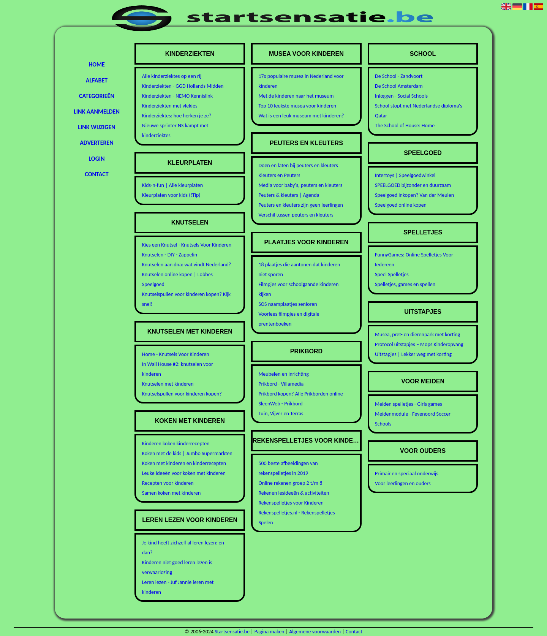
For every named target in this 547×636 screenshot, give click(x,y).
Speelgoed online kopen (401, 205)
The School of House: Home (405, 125)
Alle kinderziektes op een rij (172, 76)
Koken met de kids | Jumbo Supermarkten (187, 453)
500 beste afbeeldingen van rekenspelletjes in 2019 (288, 468)
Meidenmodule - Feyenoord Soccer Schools (413, 419)
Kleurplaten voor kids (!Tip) (171, 195)
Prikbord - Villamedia (281, 384)
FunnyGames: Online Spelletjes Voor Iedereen (414, 260)
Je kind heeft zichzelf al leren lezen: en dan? (183, 547)
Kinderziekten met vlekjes (170, 106)
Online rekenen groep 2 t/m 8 (290, 483)
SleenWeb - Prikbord (280, 403)
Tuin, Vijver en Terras (280, 413)
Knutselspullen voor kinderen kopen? (182, 394)
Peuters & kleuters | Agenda (288, 195)
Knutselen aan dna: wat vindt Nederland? (186, 264)
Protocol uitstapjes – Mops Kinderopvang (419, 344)
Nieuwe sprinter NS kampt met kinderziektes (175, 130)
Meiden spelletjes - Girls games (408, 404)
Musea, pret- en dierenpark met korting (417, 334)
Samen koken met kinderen (171, 493)
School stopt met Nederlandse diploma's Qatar (418, 111)
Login (96, 158)
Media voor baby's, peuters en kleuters (300, 185)
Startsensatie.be (232, 631)
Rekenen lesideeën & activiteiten (293, 493)
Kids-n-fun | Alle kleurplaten (172, 185)
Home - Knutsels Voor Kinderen (175, 354)
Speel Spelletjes (392, 274)
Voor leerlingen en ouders (403, 483)
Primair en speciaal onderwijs (406, 473)
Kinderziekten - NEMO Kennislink (177, 96)
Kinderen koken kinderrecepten (176, 443)
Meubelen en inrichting (283, 374)
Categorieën (96, 96)
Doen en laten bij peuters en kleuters (298, 165)
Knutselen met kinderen (168, 384)
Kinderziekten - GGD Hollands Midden (183, 86)
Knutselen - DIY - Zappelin (169, 255)
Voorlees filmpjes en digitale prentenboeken (288, 319)
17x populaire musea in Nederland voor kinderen (300, 81)
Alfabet (97, 80)
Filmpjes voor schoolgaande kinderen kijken (298, 289)
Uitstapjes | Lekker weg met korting (413, 354)
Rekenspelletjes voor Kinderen (291, 503)
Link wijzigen (96, 127)
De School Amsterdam (399, 86)
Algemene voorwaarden (315, 631)
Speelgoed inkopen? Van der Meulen (414, 195)
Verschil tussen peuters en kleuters (295, 215)
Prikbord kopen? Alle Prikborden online (300, 394)
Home (97, 64)
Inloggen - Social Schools (401, 96)
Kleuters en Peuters (279, 175)
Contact (96, 174)
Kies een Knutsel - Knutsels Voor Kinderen (186, 245)
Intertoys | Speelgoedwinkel (405, 175)
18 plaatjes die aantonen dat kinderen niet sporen (299, 269)
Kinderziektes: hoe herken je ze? (177, 115)
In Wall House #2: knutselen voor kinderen (177, 369)
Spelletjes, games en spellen (405, 284)
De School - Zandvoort (398, 76)
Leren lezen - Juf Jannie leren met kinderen (178, 587)
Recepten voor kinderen (168, 483)
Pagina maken (270, 631)
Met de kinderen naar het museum (296, 96)
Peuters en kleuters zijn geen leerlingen (300, 205)
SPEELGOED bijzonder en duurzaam (413, 185)
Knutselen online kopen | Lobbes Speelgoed (177, 279)
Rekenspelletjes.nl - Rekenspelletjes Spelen (296, 517)
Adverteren (97, 142)
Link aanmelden (97, 111)
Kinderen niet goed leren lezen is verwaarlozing (177, 567)
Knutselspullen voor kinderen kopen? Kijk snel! (186, 299)
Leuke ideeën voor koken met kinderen (184, 473)
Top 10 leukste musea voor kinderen (297, 106)
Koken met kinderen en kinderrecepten (184, 463)
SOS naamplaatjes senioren (287, 304)
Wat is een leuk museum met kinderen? (301, 115)
